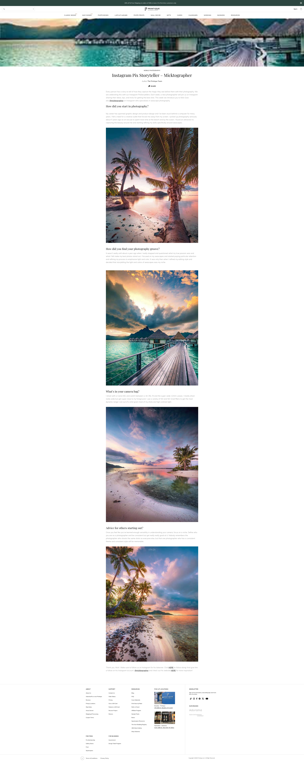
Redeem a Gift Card (114, 707)
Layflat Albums (121, 15)
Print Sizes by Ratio (136, 703)
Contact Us (112, 693)
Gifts (169, 15)
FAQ (132, 696)
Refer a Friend (135, 707)
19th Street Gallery (136, 728)
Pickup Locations (90, 703)
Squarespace (89, 750)
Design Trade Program (115, 743)
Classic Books (70, 15)
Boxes (133, 717)
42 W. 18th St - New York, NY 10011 (164, 727)
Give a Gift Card (113, 703)
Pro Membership (90, 740)
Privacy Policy (104, 758)
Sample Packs (135, 714)
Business (221, 15)
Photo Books (103, 15)
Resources (235, 15)
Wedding (207, 15)
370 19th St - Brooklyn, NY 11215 (163, 708)
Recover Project (113, 710)
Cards (179, 15)
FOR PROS (89, 736)
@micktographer (116, 100)
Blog (11, 21)
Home (5, 21)
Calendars (193, 15)
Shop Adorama (135, 731)
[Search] (33, 9)
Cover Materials (135, 700)
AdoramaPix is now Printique (94, 696)
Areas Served (89, 710)
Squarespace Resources (138, 721)
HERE (171, 667)
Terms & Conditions (91, 758)
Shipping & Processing (92, 714)
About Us (88, 693)
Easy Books (87, 15)
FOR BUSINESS (113, 736)
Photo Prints (139, 15)
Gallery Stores (90, 743)
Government (112, 740)
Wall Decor (155, 15)
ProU (87, 747)
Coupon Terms (90, 717)
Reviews (88, 700)
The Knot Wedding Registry (139, 724)
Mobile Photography (23, 21)
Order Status (112, 696)
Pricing (110, 700)
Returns (111, 714)
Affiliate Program (136, 710)
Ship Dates (89, 707)
